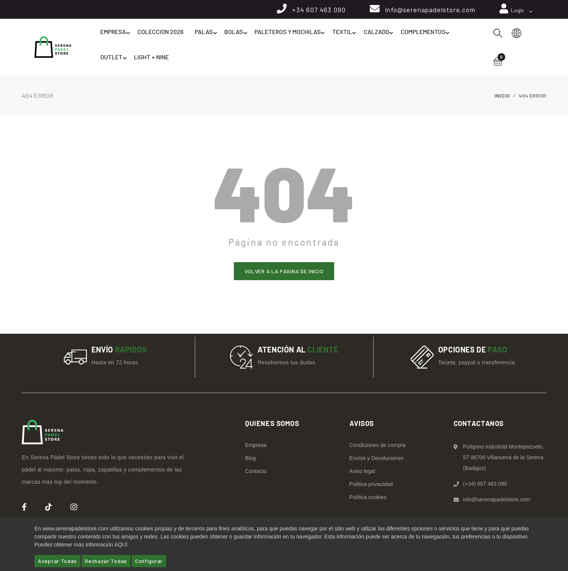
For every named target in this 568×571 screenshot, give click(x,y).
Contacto (255, 472)
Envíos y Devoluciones (376, 459)
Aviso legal (362, 472)
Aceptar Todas (57, 561)
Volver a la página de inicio (284, 272)
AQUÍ (120, 545)
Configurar (149, 561)
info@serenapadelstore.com (429, 10)
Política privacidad (371, 485)
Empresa (117, 35)
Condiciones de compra (377, 446)
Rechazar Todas (106, 561)
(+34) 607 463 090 (485, 485)
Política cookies (368, 498)
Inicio (502, 96)
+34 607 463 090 (316, 10)
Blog (250, 459)
